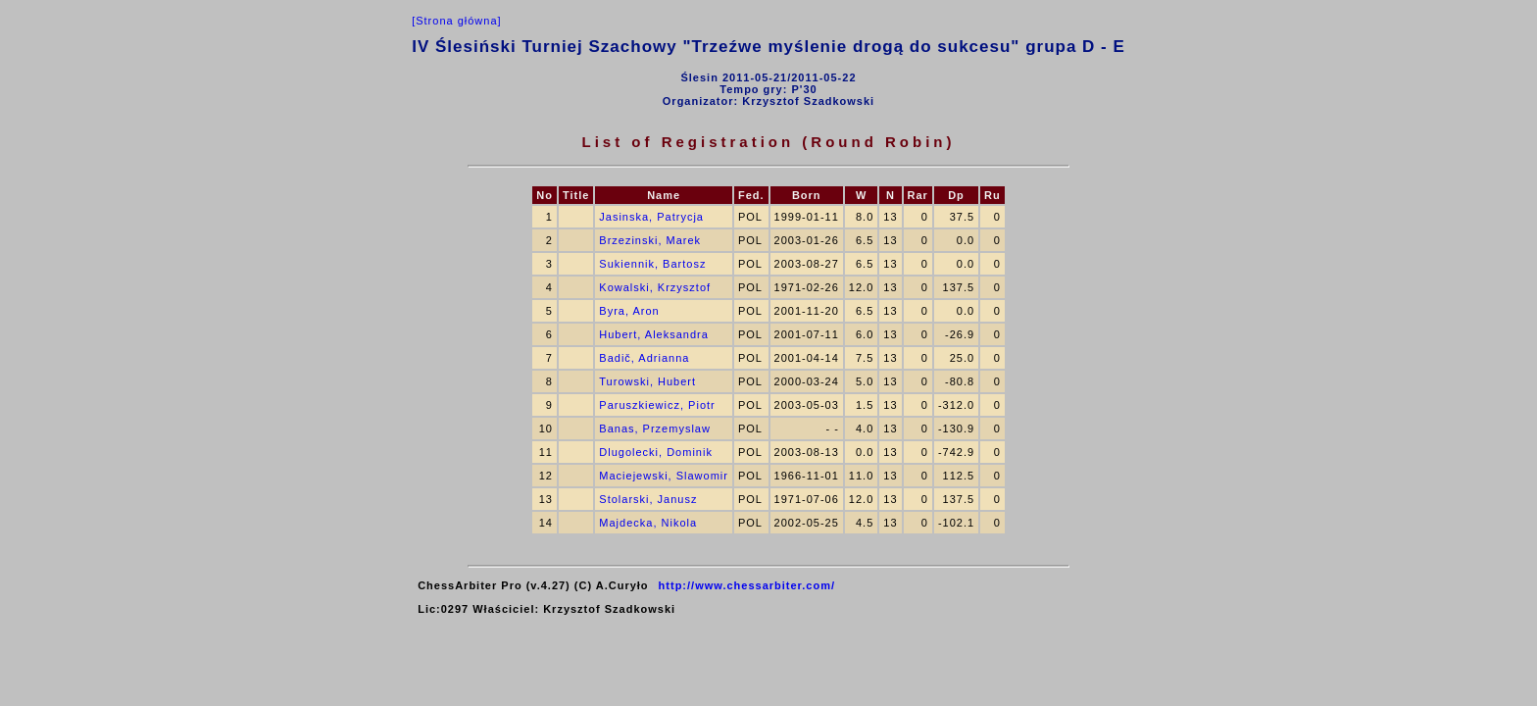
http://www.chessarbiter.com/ (747, 585)
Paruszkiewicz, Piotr (657, 405)
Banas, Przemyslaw (655, 428)
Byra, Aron (629, 311)
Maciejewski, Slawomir (663, 475)
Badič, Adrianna (644, 358)
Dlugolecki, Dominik (656, 452)
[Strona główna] (456, 20)
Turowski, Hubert (647, 381)
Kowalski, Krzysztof (655, 287)
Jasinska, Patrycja (651, 217)
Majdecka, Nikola (648, 523)
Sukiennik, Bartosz (652, 264)
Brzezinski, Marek (650, 240)
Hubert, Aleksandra (654, 334)
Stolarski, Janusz (648, 499)
